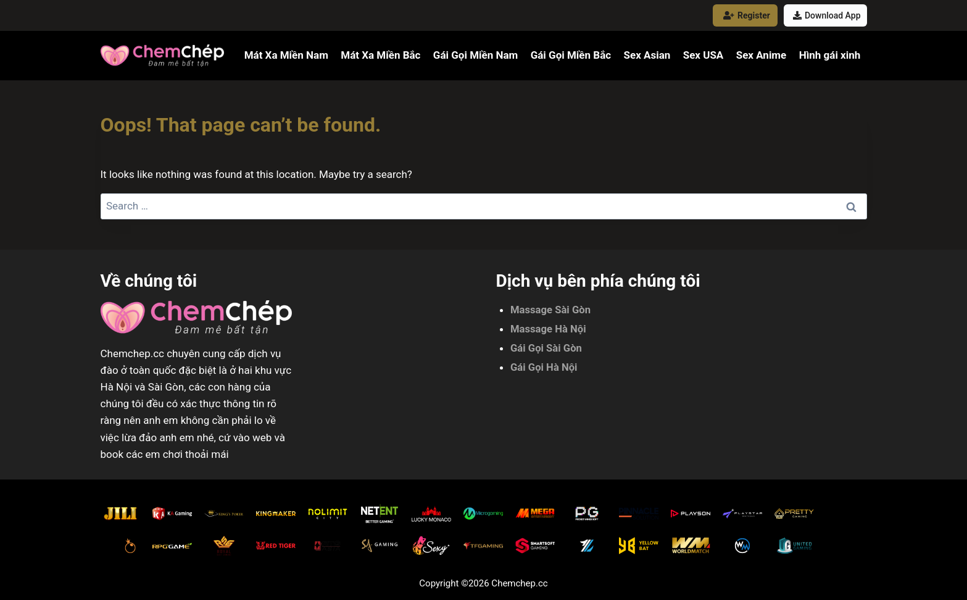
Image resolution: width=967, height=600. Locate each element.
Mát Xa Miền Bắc (380, 55)
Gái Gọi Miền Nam (475, 55)
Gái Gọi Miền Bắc (571, 55)
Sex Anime (761, 55)
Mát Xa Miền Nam (286, 55)
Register (746, 15)
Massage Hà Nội (548, 328)
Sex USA (703, 55)
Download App (827, 15)
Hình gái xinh (830, 55)
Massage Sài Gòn (551, 309)
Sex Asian (646, 55)
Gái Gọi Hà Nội (544, 366)
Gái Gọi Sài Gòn (546, 347)
